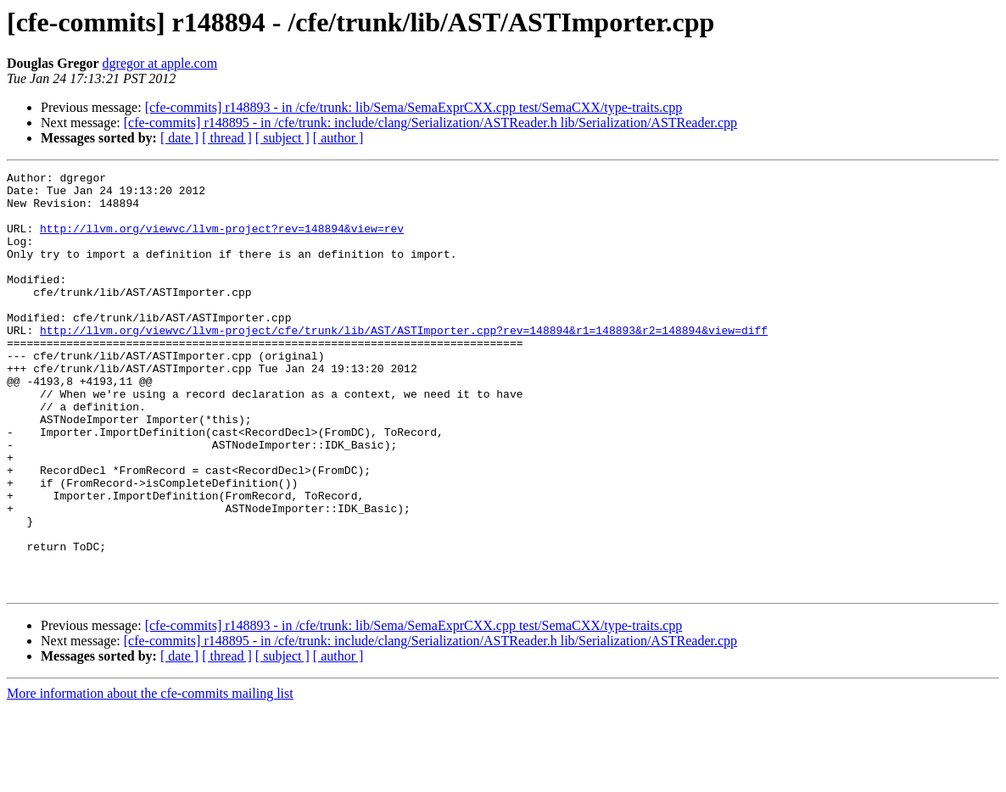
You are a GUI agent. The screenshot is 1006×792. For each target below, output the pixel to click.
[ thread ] (227, 138)
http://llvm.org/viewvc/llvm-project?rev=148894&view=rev (222, 240)
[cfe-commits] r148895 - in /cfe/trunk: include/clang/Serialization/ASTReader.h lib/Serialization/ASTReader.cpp (430, 122)
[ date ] (179, 138)
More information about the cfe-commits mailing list (150, 777)
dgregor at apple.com (160, 63)
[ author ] (338, 138)
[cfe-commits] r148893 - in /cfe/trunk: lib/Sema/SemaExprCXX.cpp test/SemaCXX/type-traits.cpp (414, 107)
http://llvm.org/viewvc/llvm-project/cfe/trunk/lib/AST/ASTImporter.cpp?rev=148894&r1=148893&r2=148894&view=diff (404, 363)
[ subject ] (282, 138)
